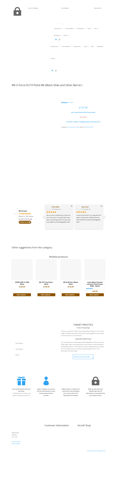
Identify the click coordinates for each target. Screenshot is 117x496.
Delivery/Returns (51, 24)
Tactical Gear (81, 442)
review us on (25, 222)
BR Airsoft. (23, 211)
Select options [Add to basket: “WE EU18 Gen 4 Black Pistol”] (69, 295)
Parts (89, 28)
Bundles (80, 431)
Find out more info (82, 357)
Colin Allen (55, 207)
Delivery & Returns (50, 435)
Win (69, 24)
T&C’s (46, 433)
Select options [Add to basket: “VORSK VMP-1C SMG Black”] (21, 295)
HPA (95, 28)
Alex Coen (85, 207)
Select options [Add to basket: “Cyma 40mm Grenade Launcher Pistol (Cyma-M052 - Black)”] (94, 295)
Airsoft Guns (57, 28)
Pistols (78, 127)
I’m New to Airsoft (50, 431)
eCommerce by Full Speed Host (96, 451)
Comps (65, 35)
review (70, 102)
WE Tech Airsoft (88, 127)
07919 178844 (16, 444)
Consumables (69, 28)
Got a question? (16, 441)
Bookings (57, 35)
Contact (59, 24)
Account (65, 24)
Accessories (80, 28)
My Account (48, 439)
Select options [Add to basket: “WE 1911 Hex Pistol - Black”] (45, 295)
